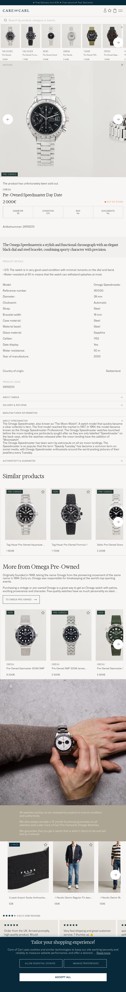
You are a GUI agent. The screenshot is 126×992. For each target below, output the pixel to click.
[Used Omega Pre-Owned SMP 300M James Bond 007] (70, 635)
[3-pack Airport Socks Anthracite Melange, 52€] (28, 873)
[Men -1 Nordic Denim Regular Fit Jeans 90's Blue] (73, 867)
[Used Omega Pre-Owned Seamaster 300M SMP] (25, 635)
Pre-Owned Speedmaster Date (70, 55)
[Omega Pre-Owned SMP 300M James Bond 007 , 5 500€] (71, 642)
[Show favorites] (109, 11)
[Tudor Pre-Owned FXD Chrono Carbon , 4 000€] (92, 42)
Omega (66, 51)
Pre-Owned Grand (50, 55)
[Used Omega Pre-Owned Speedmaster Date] (71, 36)
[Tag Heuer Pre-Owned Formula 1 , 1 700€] (30, 42)
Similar (23, 476)
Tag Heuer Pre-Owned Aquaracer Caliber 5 (24, 545)
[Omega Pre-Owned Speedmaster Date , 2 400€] (71, 42)
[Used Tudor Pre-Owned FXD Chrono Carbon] (91, 36)
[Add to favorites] (42, 492)
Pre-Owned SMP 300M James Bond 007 (68, 668)
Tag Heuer (7, 51)
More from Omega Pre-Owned (41, 566)
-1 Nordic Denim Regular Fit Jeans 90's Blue (73, 898)
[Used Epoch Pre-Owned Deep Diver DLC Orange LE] (112, 36)
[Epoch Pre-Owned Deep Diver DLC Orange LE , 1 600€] (112, 42)
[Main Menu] (120, 11)
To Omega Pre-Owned (21, 599)
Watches (8, 65)
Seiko (45, 51)
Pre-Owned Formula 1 (30, 55)
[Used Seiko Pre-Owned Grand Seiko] (50, 36)
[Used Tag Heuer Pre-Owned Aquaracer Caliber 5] (10, 36)
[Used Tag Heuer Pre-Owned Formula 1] (30, 36)
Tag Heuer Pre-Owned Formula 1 (69, 544)
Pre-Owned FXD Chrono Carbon (90, 55)
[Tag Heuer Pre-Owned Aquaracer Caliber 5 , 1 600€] (10, 42)
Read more (103, 952)
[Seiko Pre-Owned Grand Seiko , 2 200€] (51, 42)
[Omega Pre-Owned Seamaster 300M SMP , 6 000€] (25, 642)
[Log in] (105, 11)
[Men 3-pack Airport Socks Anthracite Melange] (28, 867)
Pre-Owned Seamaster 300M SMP (25, 668)
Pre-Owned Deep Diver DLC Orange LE (111, 55)
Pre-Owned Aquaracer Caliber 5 (10, 55)
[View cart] (114, 10)
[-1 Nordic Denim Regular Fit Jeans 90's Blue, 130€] (73, 873)
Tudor (87, 51)
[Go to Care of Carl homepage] (16, 10)
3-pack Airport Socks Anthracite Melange (27, 898)
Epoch (107, 51)
